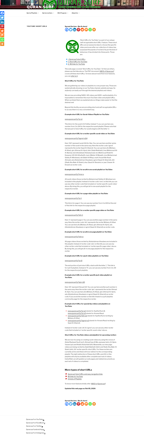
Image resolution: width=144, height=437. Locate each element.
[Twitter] (70, 29)
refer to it (74, 76)
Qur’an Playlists (33, 13)
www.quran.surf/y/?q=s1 (73, 119)
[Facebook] (66, 29)
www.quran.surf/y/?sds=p (74, 237)
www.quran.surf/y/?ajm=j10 (75, 282)
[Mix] (86, 29)
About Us (76, 13)
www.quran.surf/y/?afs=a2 (77, 316)
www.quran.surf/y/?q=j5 (73, 261)
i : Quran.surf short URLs (76, 59)
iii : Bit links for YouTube (76, 64)
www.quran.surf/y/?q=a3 (77, 313)
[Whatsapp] (90, 29)
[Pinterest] (78, 29)
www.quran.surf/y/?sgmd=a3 (78, 321)
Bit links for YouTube (75, 376)
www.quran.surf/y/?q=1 (73, 198)
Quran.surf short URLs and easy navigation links (85, 374)
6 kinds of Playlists (75, 379)
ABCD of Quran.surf (107, 71)
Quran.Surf (40, 7)
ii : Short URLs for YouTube (77, 62)
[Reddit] (82, 29)
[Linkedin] (74, 29)
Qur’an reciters (48, 13)
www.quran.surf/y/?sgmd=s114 (76, 138)
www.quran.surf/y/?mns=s (74, 174)
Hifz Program (63, 13)
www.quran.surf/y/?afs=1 (74, 215)
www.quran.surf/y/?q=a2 (77, 311)
